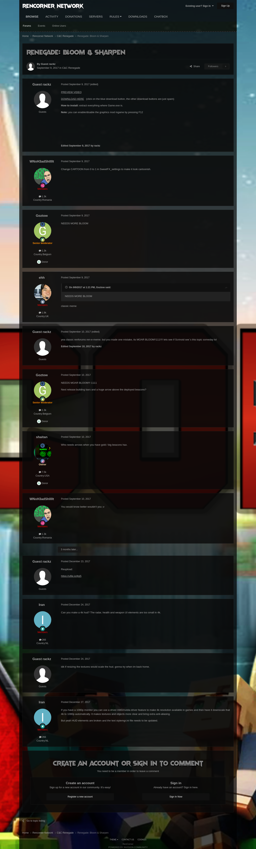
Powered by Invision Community (128, 847)
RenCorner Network (52, 5)
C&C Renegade (71, 67)
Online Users (59, 26)
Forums (27, 26)
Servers (96, 16)
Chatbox (161, 16)
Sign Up (225, 5)
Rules (116, 16)
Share (195, 66)
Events (41, 26)
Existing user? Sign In (200, 6)
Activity (51, 16)
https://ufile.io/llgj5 (71, 576)
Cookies (142, 840)
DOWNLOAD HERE (72, 98)
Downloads (137, 16)
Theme (114, 840)
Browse (32, 16)
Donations (73, 16)
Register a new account (80, 796)
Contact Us (128, 840)
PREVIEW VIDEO (71, 92)
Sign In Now (175, 796)
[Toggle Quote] (66, 287)
